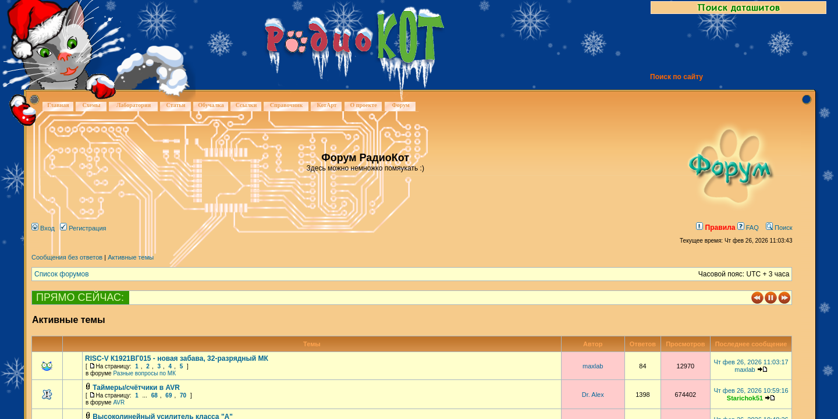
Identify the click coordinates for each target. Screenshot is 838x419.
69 (168, 395)
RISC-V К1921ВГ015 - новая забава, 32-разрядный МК (176, 358)
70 (183, 395)
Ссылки (246, 105)
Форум (401, 105)
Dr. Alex (593, 394)
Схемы (91, 105)
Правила (715, 227)
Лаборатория (133, 105)
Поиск (779, 227)
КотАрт (326, 105)
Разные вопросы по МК (144, 373)
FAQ (748, 227)
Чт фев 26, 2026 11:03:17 (750, 361)
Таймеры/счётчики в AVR (136, 388)
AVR (119, 402)
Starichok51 (745, 398)
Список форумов (61, 274)
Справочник (286, 105)
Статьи (176, 105)
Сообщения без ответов (66, 257)
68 (154, 395)
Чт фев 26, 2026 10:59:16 (750, 390)
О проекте (363, 105)
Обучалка (210, 105)
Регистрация (83, 228)
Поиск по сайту (676, 77)
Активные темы (131, 257)
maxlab (593, 366)
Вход (43, 228)
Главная (58, 105)
